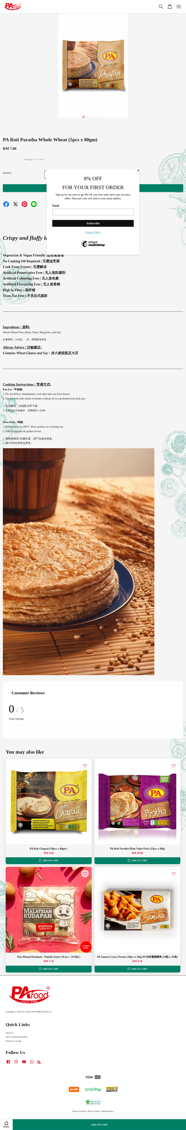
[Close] (138, 170)
